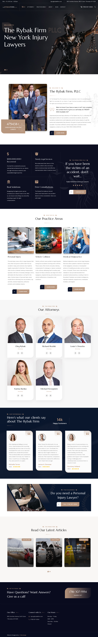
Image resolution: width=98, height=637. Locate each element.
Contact (63, 7)
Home (23, 7)
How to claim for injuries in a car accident (20, 549)
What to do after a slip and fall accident (76, 549)
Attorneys (30, 7)
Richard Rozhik (49, 346)
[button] (48, 571)
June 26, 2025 (26, 539)
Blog (56, 7)
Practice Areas (41, 7)
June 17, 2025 (55, 539)
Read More (13, 553)
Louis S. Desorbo (77, 346)
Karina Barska (20, 389)
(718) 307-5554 (87, 7)
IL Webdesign (22, 635)
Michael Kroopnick (49, 389)
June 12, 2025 (83, 539)
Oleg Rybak (20, 346)
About (50, 7)
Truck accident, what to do (47, 549)
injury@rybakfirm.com (56, 1)
